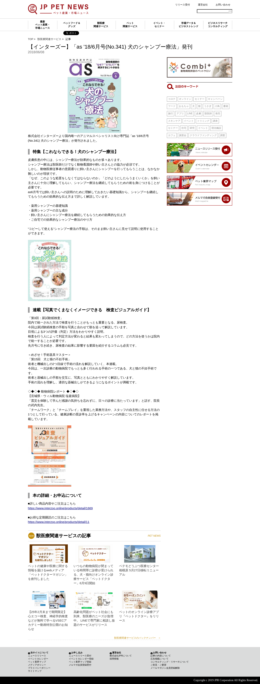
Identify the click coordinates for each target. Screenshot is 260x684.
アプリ (180, 113)
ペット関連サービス (130, 25)
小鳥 (217, 106)
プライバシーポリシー (39, 668)
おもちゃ (184, 106)
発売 (217, 113)
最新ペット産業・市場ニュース (42, 24)
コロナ (171, 99)
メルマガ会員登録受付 (80, 665)
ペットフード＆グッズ (71, 25)
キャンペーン (215, 99)
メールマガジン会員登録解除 (165, 668)
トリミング (203, 120)
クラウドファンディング (203, 135)
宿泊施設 (216, 128)
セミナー (199, 99)
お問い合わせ (223, 4)
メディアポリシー (37, 665)
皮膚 (198, 113)
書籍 (225, 106)
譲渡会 (182, 135)
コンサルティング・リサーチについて (170, 662)
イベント (189, 120)
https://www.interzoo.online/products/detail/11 (58, 522)
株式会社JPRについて (121, 655)
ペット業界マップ (37, 662)
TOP (30, 39)
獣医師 (208, 113)
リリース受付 (182, 4)
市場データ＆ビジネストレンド (188, 25)
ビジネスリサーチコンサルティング (218, 25)
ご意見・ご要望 (158, 665)
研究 (192, 128)
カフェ (171, 135)
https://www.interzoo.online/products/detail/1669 (60, 508)
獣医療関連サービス (101, 25)
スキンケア (174, 120)
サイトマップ (34, 671)
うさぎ (207, 106)
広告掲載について (159, 658)
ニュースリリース (37, 655)
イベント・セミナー (159, 25)
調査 (222, 135)
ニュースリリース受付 (80, 655)
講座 (215, 120)
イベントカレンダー (38, 658)
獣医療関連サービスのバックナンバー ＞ (137, 637)
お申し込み (77, 652)
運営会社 (203, 4)
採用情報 (114, 658)
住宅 (183, 128)
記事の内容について (161, 655)
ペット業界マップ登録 (80, 662)
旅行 (170, 113)
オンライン (185, 99)
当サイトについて (39, 652)
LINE (190, 113)
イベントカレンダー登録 (81, 658)
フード (171, 106)
